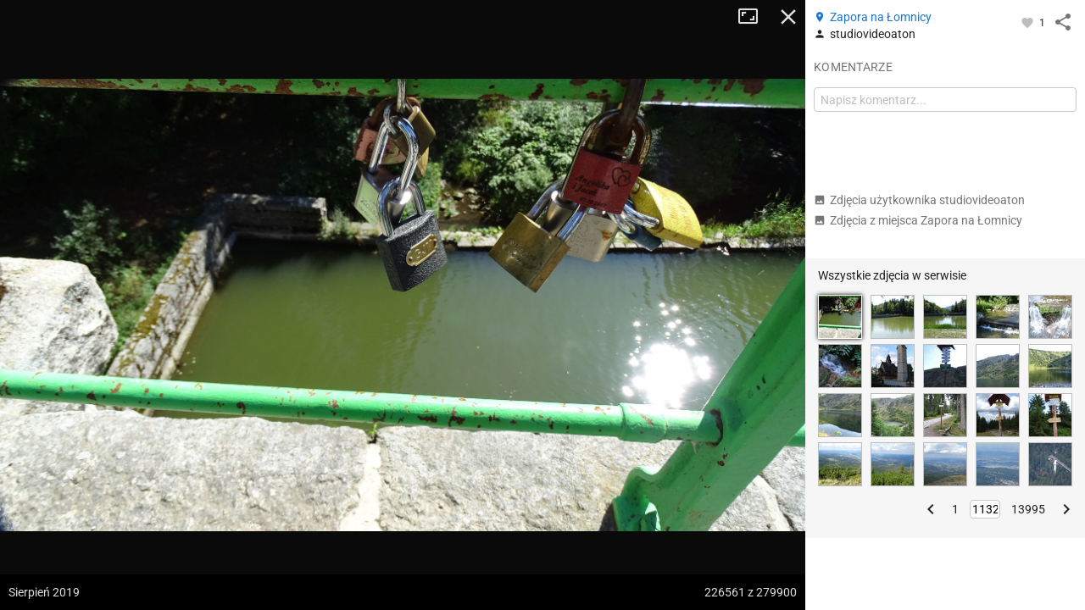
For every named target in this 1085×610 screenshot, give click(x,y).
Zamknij (788, 17)
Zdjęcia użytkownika (919, 200)
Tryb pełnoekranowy (754, 17)
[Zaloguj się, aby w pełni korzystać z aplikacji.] (1028, 22)
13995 (1028, 509)
